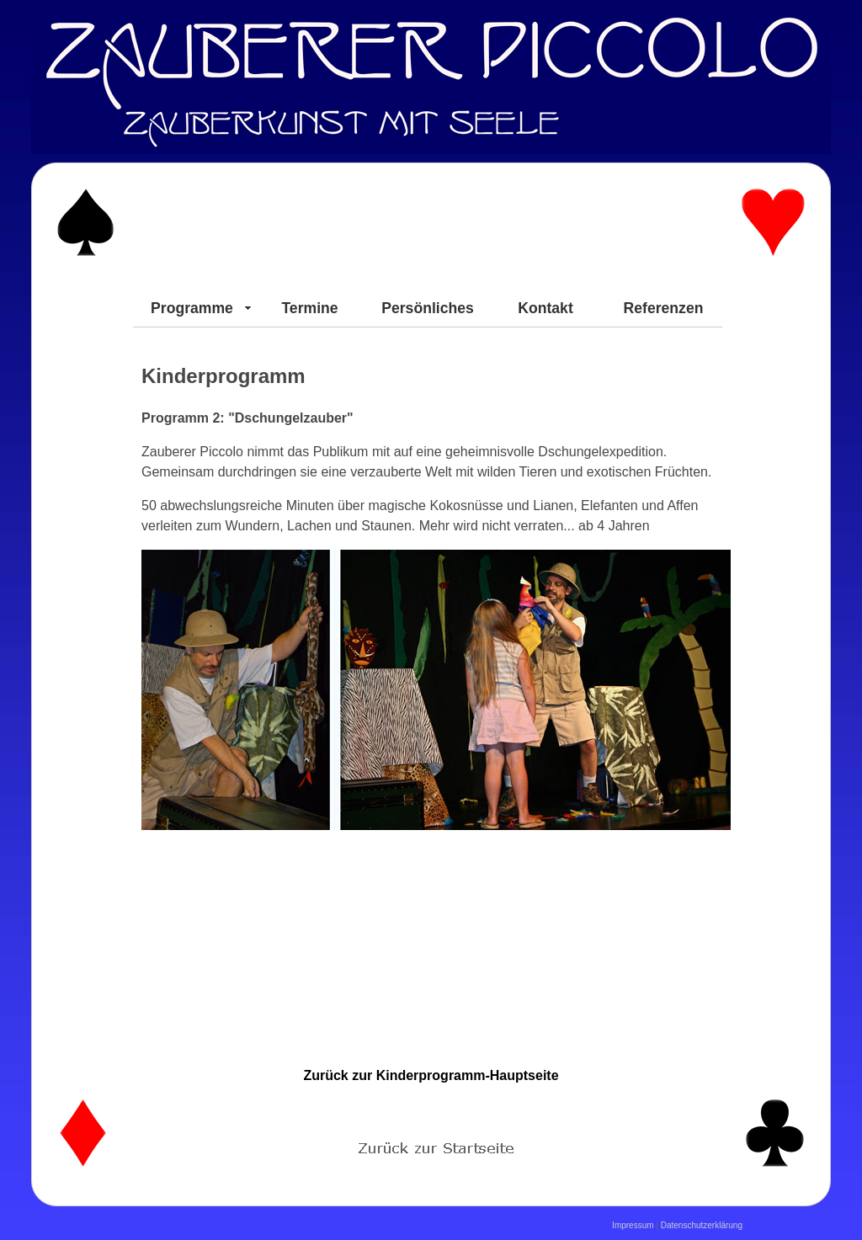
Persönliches (427, 308)
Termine (309, 308)
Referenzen (664, 308)
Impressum (632, 1225)
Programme (192, 308)
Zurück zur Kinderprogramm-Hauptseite (430, 1075)
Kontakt (545, 308)
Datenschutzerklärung (701, 1225)
